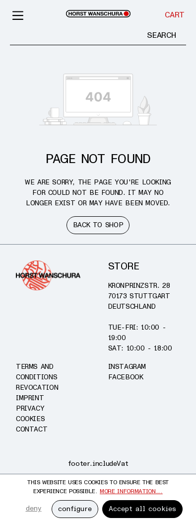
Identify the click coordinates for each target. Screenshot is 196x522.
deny (34, 508)
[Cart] (174, 15)
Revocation (37, 387)
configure (75, 509)
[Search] (161, 35)
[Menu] (18, 15)
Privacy (30, 408)
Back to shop (98, 225)
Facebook (125, 377)
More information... (131, 491)
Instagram (127, 366)
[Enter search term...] (73, 35)
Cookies (30, 419)
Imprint (30, 398)
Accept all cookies (142, 509)
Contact (31, 429)
